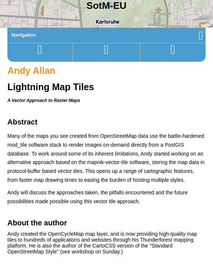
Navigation (107, 35)
